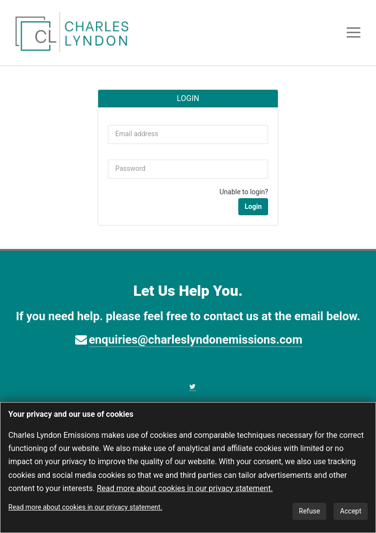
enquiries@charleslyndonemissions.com (196, 340)
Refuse (309, 511)
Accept (350, 511)
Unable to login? (244, 192)
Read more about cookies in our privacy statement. (184, 488)
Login (253, 206)
